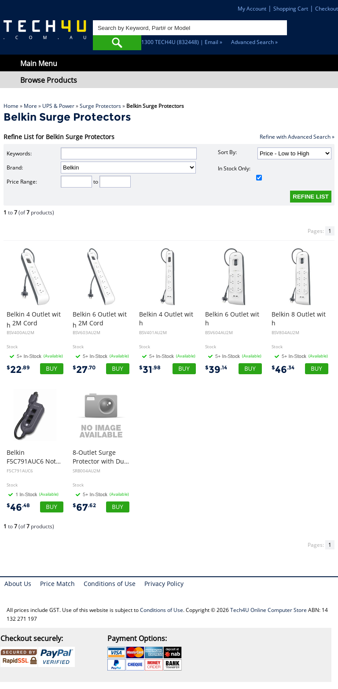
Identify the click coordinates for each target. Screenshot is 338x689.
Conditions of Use (110, 583)
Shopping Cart (290, 8)
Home (11, 106)
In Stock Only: (240, 173)
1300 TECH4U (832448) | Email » (181, 42)
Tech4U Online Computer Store (268, 610)
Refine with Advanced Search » (297, 136)
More (30, 106)
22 (18, 370)
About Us (17, 583)
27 (84, 370)
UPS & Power (58, 106)
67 (84, 507)
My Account (252, 8)
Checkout (326, 8)
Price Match (57, 583)
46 (283, 370)
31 (150, 370)
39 (216, 370)
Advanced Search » (254, 42)
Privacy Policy (164, 583)
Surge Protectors (100, 106)
